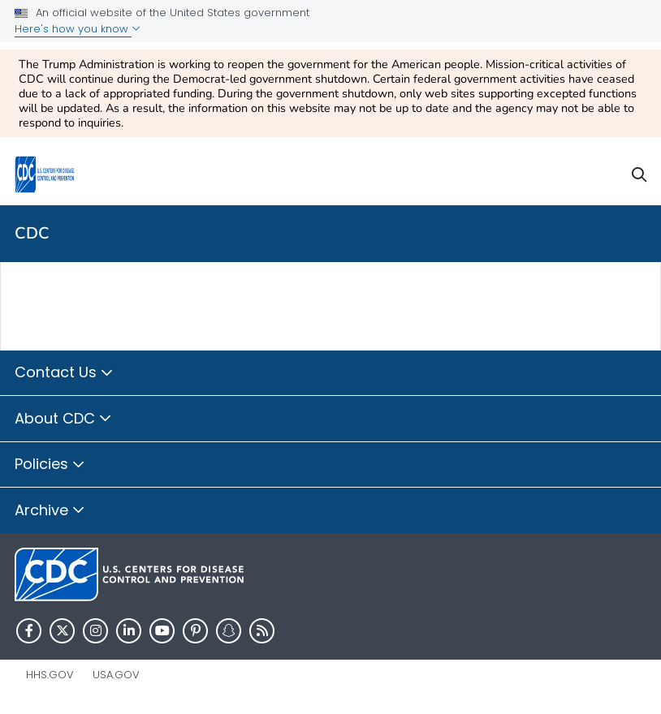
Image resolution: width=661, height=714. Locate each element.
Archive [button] (50, 511)
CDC (32, 233)
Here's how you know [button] (77, 29)
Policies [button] (50, 465)
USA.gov (116, 674)
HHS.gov (50, 674)
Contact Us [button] (64, 373)
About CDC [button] (63, 419)
